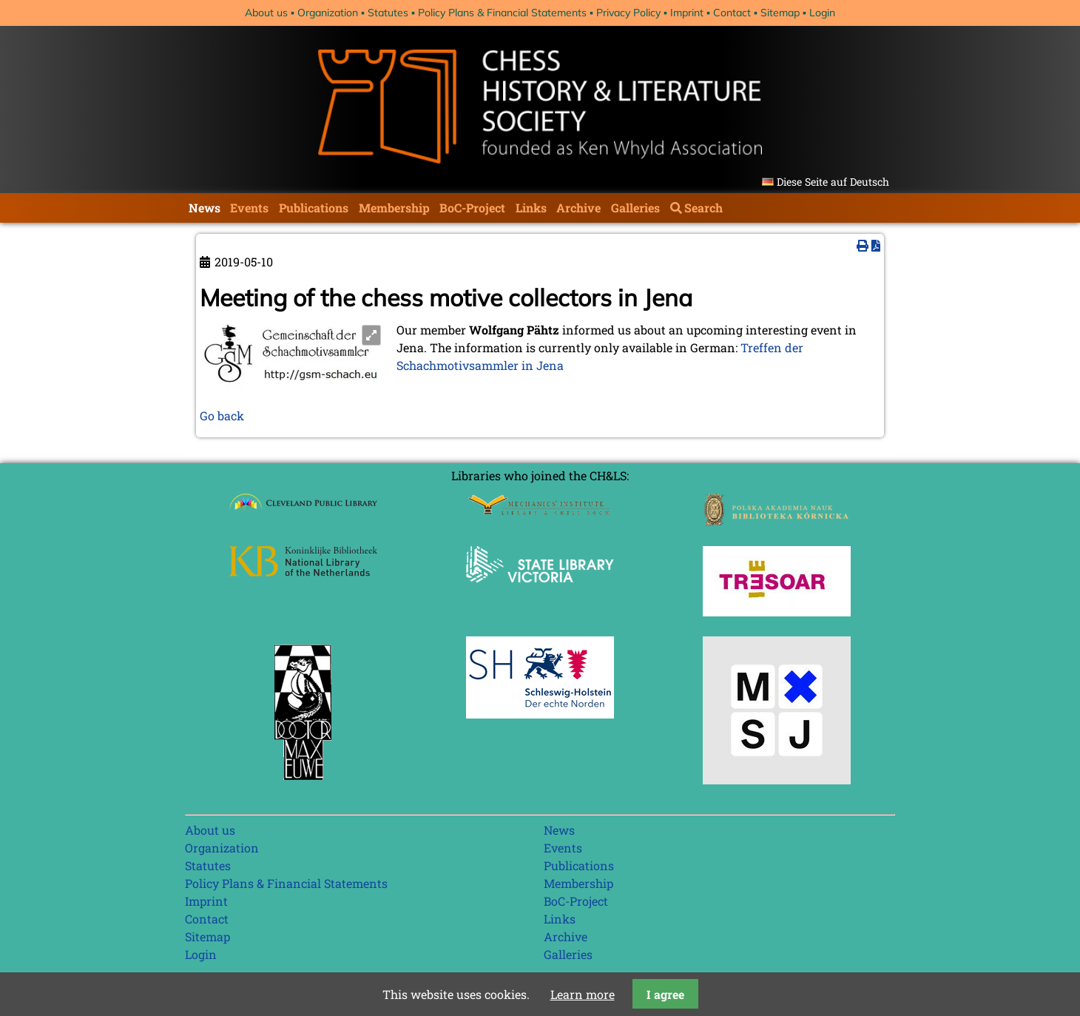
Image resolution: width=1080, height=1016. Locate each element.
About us (266, 12)
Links (531, 207)
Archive (578, 207)
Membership (394, 207)
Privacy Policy (628, 12)
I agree (665, 994)
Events (249, 207)
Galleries (635, 207)
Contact (732, 12)
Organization (327, 12)
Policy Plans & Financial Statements (502, 12)
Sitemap (780, 12)
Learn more (582, 994)
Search (703, 207)
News (204, 207)
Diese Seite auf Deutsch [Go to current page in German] (833, 182)
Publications (313, 207)
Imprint (686, 12)
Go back (222, 415)
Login (822, 12)
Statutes (388, 12)
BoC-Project (472, 207)
